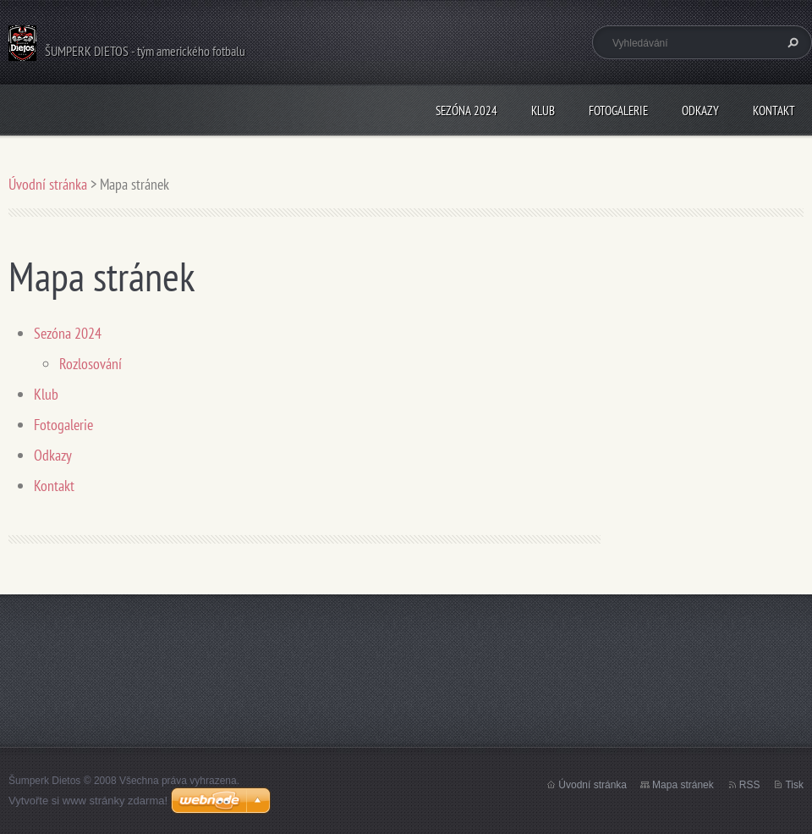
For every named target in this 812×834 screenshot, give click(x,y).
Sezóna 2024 (466, 110)
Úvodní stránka (47, 184)
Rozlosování (90, 363)
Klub (543, 110)
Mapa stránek (683, 785)
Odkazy (700, 110)
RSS (749, 785)
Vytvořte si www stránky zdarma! (87, 800)
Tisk (794, 785)
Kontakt (774, 110)
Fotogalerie (618, 110)
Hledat (791, 42)
